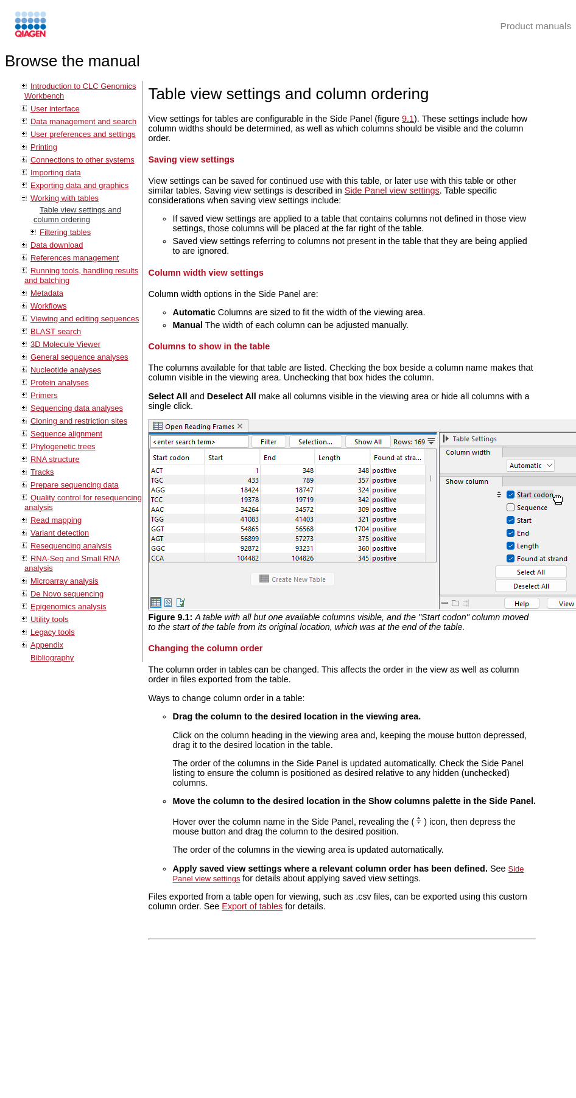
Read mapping (56, 520)
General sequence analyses (79, 357)
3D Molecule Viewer (65, 344)
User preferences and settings (83, 134)
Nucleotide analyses (65, 369)
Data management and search (83, 121)
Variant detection (59, 532)
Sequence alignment (66, 433)
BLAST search (55, 331)
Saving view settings (191, 159)
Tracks (42, 472)
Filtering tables (65, 232)
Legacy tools (52, 632)
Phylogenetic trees (63, 446)
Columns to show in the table (209, 346)
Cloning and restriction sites (78, 420)
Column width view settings (206, 273)
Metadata (46, 293)
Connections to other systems (82, 159)
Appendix (46, 644)
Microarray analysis (64, 581)
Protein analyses (59, 382)
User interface (55, 108)
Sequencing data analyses (76, 408)
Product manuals (536, 26)
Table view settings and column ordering (77, 214)
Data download (56, 245)
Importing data (55, 172)
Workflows (48, 305)
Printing (43, 147)
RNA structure (55, 459)
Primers (44, 395)
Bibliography (52, 657)
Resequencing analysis (70, 545)
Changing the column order (205, 648)
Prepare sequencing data (74, 484)
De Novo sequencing (67, 593)
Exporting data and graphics (79, 185)
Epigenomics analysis (68, 606)
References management (74, 257)
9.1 (408, 119)
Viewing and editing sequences (84, 318)
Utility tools (49, 619)
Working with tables (64, 198)
